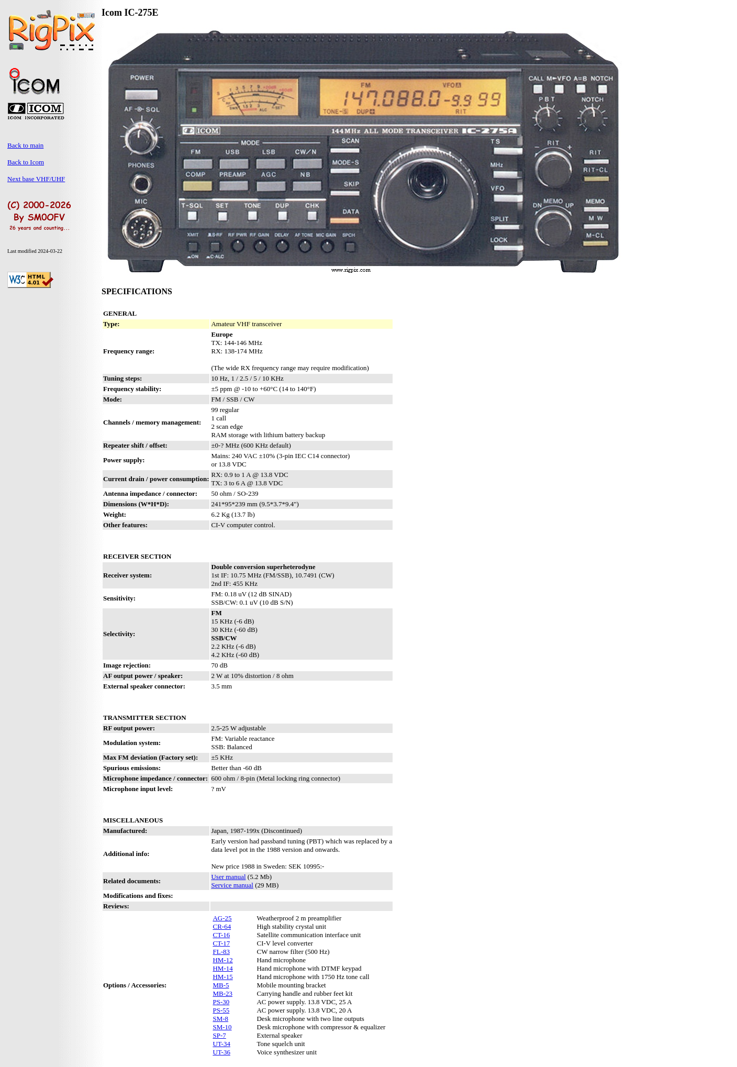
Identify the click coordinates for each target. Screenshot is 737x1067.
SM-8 (220, 1018)
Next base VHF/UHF (36, 179)
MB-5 (221, 985)
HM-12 (222, 960)
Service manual (232, 885)
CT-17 (221, 943)
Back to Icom (25, 162)
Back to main (25, 145)
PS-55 (221, 1010)
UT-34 (221, 1044)
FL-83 (221, 951)
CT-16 (221, 935)
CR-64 (222, 926)
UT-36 (221, 1052)
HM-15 (222, 977)
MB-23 (222, 993)
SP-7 (219, 1035)
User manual (228, 877)
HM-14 (222, 968)
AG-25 (222, 918)
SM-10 (222, 1027)
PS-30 (221, 1002)
